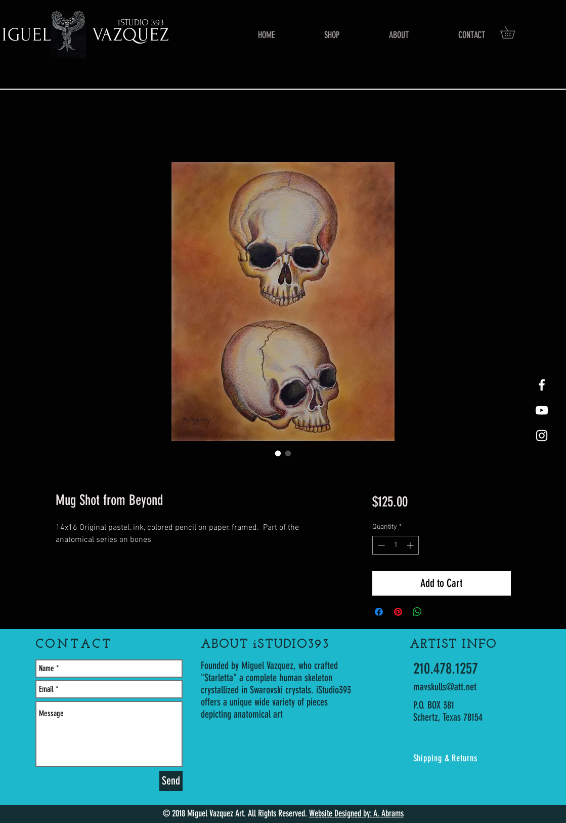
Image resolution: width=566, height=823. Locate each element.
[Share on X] (436, 612)
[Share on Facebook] (379, 612)
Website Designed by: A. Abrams (356, 813)
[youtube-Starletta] (541, 410)
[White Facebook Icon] (541, 385)
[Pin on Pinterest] (398, 612)
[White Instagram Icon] (541, 435)
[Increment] (411, 545)
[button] (513, 32)
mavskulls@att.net (444, 687)
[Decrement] (380, 545)
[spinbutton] (395, 545)
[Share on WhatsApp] (417, 612)
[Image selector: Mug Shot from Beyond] (278, 453)
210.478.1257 (445, 668)
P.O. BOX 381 (433, 705)
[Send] (171, 781)
